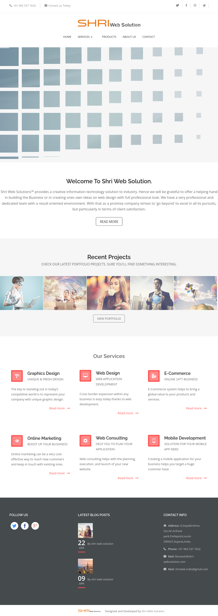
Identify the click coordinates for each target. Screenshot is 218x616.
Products (109, 37)
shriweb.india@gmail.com (191, 569)
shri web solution (102, 544)
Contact (148, 37)
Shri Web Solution (153, 611)
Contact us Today (59, 5)
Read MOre (109, 220)
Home (67, 37)
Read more (56, 407)
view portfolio (109, 321)
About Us (129, 37)
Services (85, 37)
